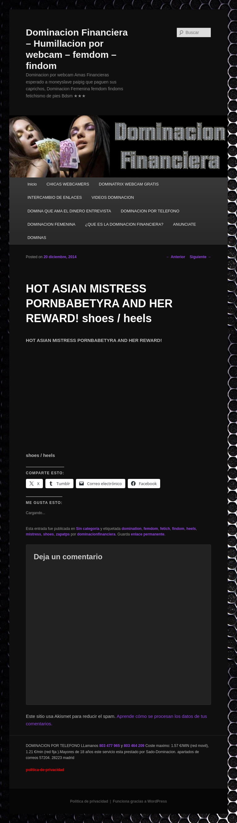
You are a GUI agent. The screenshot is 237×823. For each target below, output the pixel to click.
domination (132, 529)
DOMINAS (36, 237)
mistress (33, 534)
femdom (150, 529)
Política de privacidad (89, 801)
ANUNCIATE (184, 224)
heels (191, 529)
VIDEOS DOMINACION (113, 197)
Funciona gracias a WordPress (140, 801)
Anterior (175, 257)
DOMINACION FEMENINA (51, 224)
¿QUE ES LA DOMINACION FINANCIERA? (124, 224)
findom (178, 529)
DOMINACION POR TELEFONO (150, 211)
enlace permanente (147, 534)
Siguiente (200, 257)
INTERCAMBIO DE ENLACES (54, 197)
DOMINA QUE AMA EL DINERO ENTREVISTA (69, 211)
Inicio (32, 184)
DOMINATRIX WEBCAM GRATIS (129, 184)
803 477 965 (109, 746)
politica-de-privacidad (45, 770)
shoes (48, 534)
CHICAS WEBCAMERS (68, 184)
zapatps (63, 534)
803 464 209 (134, 746)
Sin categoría (87, 529)
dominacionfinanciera (96, 534)
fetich (165, 529)
